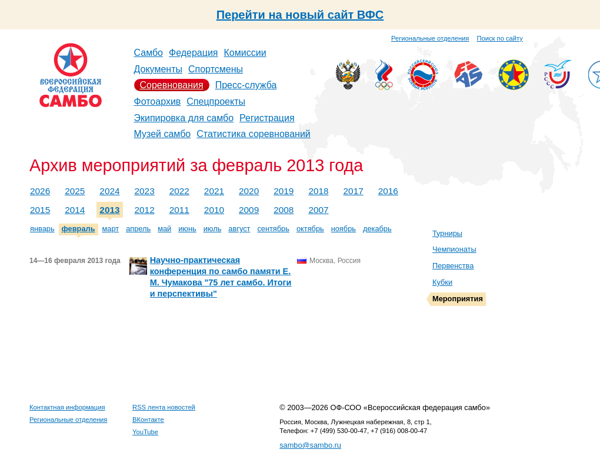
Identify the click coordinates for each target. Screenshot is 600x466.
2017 (354, 191)
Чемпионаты (454, 249)
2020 (249, 191)
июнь (187, 228)
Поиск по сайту (500, 38)
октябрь (310, 228)
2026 (40, 191)
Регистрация (267, 118)
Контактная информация (67, 407)
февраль (78, 228)
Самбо (149, 53)
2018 (318, 191)
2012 (145, 210)
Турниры (447, 233)
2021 (214, 191)
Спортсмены (215, 69)
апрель (138, 228)
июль (213, 228)
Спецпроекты (215, 101)
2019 (284, 191)
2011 (179, 210)
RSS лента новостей (163, 407)
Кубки (442, 282)
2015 (40, 210)
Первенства (453, 265)
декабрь (377, 228)
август (239, 228)
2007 (318, 210)
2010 (214, 210)
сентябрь (273, 228)
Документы (158, 69)
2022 (179, 191)
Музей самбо (162, 134)
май (164, 228)
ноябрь (343, 228)
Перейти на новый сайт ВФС (300, 15)
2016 (388, 191)
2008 (284, 210)
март (110, 228)
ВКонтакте (148, 419)
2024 (109, 191)
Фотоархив (157, 101)
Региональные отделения (430, 38)
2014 (75, 210)
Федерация (193, 53)
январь (42, 228)
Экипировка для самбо (184, 118)
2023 (145, 191)
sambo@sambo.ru (310, 445)
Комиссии (245, 53)
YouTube (145, 431)
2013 (109, 210)
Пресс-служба (246, 85)
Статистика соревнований (253, 134)
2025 (75, 191)
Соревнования (172, 85)
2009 (249, 210)
